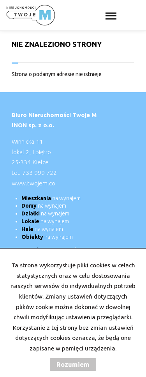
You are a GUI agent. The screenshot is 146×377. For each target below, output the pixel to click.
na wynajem (51, 198)
